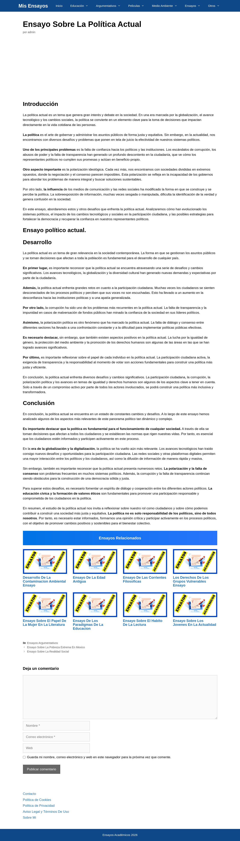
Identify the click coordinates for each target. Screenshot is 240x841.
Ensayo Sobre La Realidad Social (48, 651)
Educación (81, 6)
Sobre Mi (29, 817)
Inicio (59, 5)
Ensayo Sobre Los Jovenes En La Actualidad (194, 623)
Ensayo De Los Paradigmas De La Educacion (88, 625)
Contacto (29, 794)
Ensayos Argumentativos (42, 643)
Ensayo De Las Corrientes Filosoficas (144, 579)
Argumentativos (110, 6)
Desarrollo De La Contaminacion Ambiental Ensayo (44, 581)
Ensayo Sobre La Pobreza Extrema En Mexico (56, 647)
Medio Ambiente (166, 6)
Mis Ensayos (33, 6)
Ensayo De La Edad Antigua (89, 579)
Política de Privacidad (39, 806)
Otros (215, 6)
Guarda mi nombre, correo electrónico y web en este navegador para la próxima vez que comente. (99, 757)
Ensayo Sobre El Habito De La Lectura (142, 623)
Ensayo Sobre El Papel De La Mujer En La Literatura (44, 623)
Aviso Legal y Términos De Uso (46, 812)
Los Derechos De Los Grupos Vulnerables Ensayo (191, 581)
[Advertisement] (120, 68)
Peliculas (138, 6)
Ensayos (194, 6)
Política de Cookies (37, 800)
